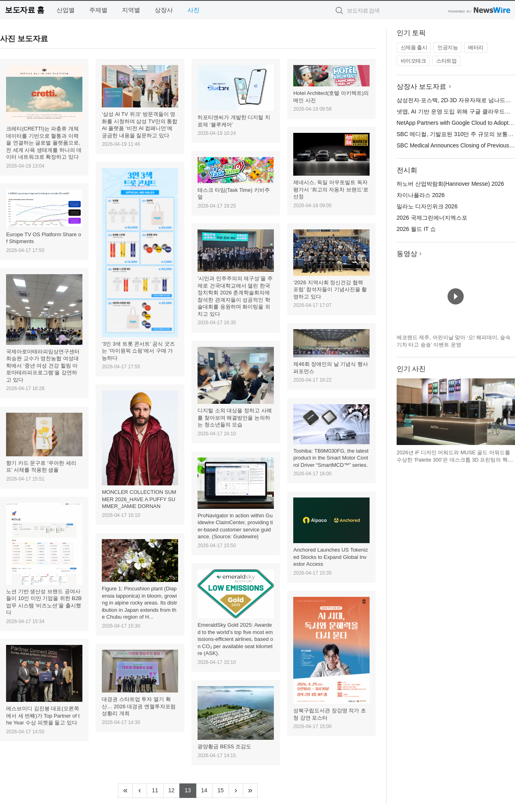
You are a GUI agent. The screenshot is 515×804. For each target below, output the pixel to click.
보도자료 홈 (24, 10)
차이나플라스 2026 (421, 195)
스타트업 (446, 61)
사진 (193, 9)
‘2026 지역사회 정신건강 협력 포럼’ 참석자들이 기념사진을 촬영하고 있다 (330, 289)
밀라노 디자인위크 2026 (427, 206)
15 (223, 789)
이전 (403, 411)
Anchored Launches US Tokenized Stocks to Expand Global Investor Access (330, 557)
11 (158, 789)
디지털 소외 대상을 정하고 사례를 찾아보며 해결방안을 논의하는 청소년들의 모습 (234, 417)
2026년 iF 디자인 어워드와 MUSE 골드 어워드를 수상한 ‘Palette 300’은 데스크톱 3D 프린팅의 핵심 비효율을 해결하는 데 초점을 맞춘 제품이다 (455, 459)
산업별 (66, 9)
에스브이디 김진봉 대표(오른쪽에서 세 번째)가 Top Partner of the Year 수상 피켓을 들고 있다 (43, 715)
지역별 (131, 9)
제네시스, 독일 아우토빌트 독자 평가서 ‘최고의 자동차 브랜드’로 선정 (330, 189)
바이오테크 (413, 61)
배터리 (475, 47)
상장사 (164, 9)
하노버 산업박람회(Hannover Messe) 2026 (450, 184)
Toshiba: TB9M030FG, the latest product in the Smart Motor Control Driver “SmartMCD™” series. (330, 458)
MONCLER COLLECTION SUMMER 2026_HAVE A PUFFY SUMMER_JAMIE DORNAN (139, 499)
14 (207, 789)
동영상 (407, 254)
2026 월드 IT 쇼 (416, 229)
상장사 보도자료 (422, 86)
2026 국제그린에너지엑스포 (432, 217)
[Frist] (125, 790)
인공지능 (447, 47)
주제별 (98, 9)
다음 (508, 411)
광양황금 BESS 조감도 (224, 746)
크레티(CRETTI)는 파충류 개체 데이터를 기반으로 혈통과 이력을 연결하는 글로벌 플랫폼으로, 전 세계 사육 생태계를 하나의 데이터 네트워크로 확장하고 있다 (44, 143)
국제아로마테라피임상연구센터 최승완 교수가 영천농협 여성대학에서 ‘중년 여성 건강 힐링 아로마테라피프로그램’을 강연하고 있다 (43, 365)
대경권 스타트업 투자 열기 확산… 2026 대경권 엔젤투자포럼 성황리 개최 (139, 706)
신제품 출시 (414, 47)
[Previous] (139, 790)
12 (174, 789)
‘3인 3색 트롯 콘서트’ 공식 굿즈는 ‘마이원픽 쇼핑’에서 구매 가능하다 (138, 351)
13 (190, 789)
